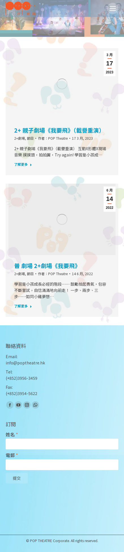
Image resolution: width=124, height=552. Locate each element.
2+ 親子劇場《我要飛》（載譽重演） (59, 130)
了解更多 (23, 164)
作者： (53, 138)
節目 (30, 138)
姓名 (12, 435)
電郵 (12, 455)
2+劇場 (19, 138)
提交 (17, 478)
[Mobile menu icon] (112, 8)
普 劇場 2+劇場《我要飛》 (47, 265)
